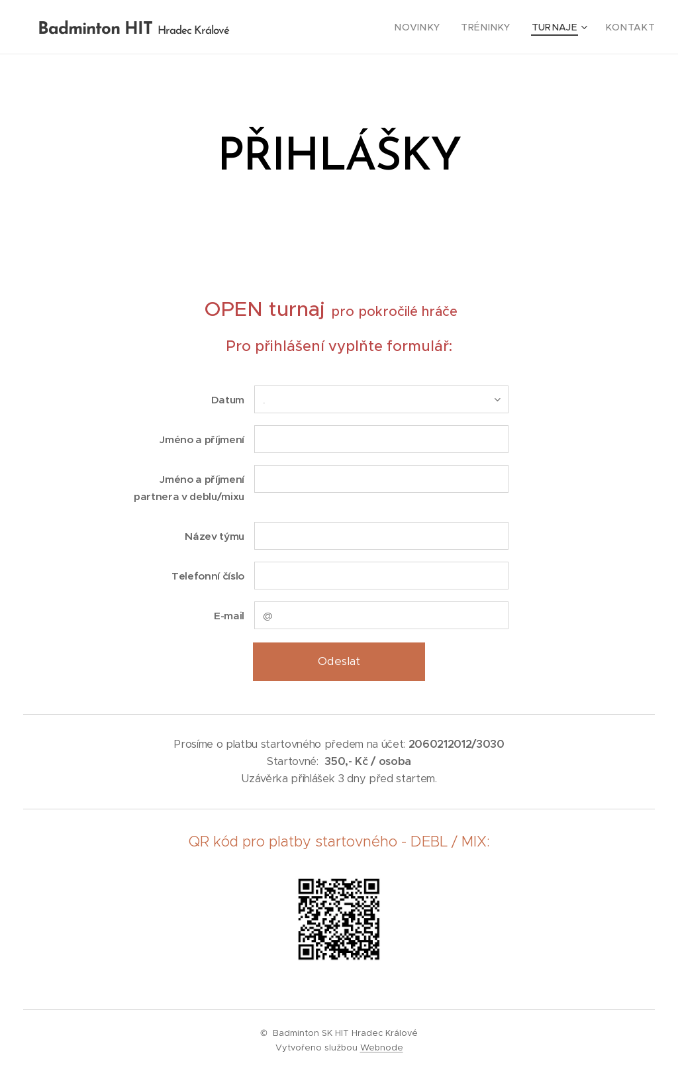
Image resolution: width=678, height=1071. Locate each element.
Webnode (381, 1047)
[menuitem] (439, 27)
